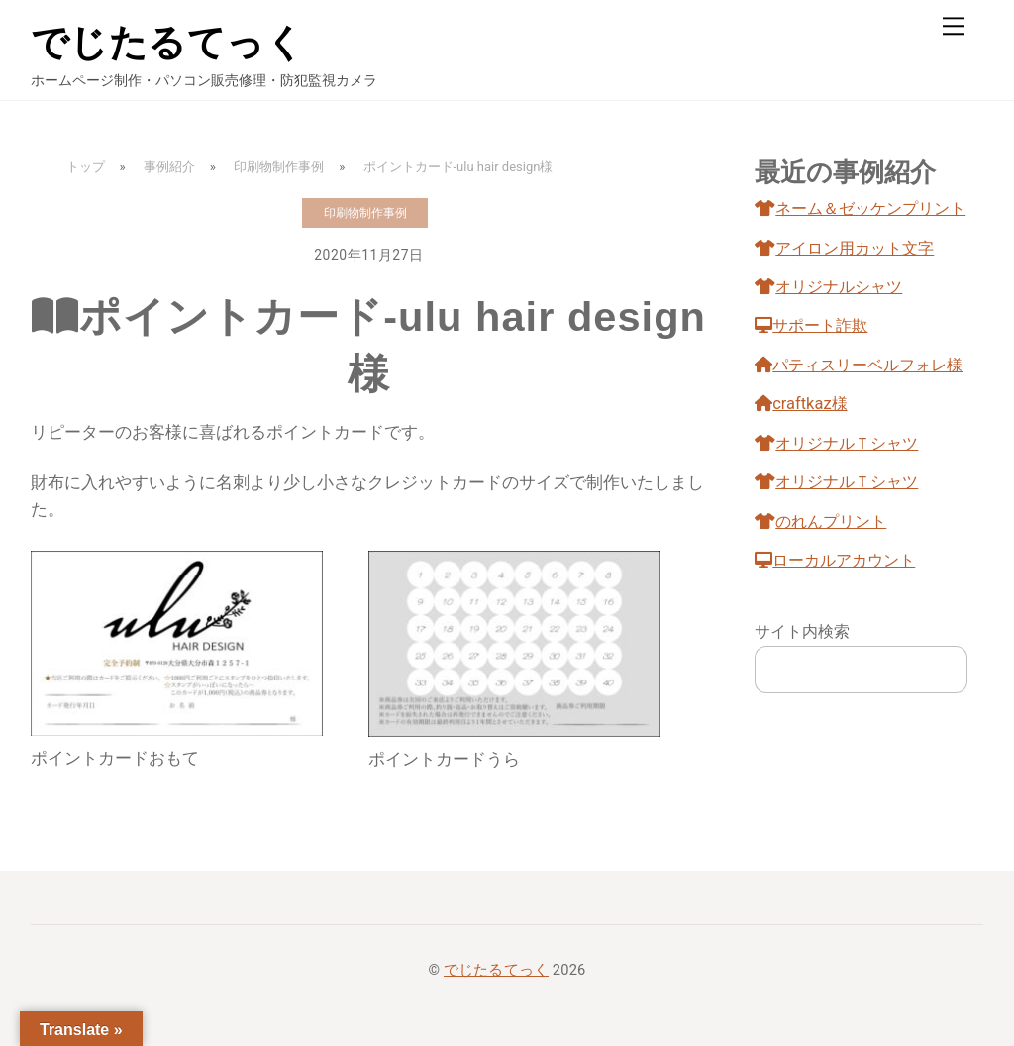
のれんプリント (820, 521)
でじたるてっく (496, 970)
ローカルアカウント (835, 560)
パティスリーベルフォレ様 (859, 365)
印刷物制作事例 (365, 213)
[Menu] (953, 26)
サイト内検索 (802, 631)
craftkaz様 (801, 403)
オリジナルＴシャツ (836, 443)
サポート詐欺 (811, 325)
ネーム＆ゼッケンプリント (860, 208)
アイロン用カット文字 (844, 248)
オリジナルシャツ (828, 286)
